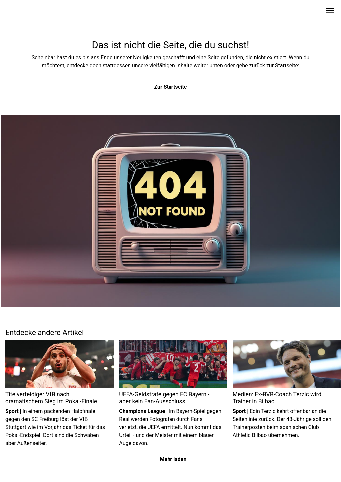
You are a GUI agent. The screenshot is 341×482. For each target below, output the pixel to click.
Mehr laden (173, 459)
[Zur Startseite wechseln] (21, 12)
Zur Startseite (170, 87)
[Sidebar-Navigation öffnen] (330, 11)
